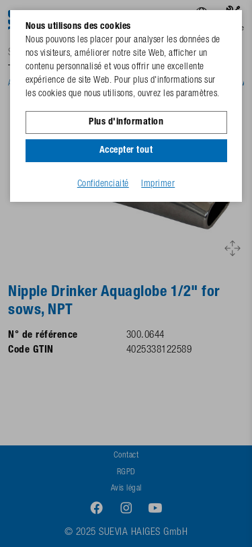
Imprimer (158, 184)
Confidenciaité (103, 184)
